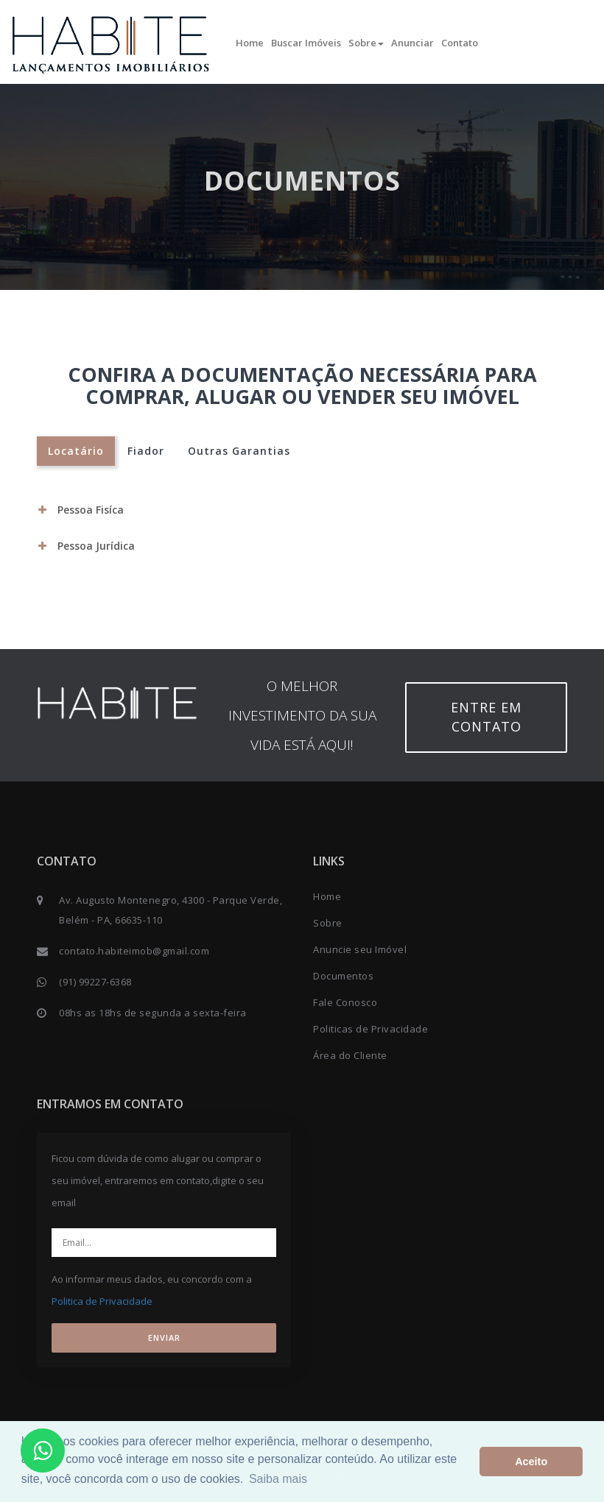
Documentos (343, 975)
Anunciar (412, 42)
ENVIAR (164, 1337)
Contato (459, 42)
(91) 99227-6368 (95, 981)
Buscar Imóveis (306, 42)
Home (250, 42)
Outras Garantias (239, 451)
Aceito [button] (531, 1461)
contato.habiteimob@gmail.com (134, 950)
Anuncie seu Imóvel (360, 949)
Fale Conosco (345, 1002)
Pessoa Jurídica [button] (86, 546)
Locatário (76, 451)
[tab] (302, 510)
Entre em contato (486, 716)
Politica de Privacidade (102, 1301)
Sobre (366, 42)
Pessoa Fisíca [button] (81, 510)
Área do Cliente (350, 1055)
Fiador (145, 451)
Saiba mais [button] (278, 1479)
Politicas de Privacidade (370, 1028)
